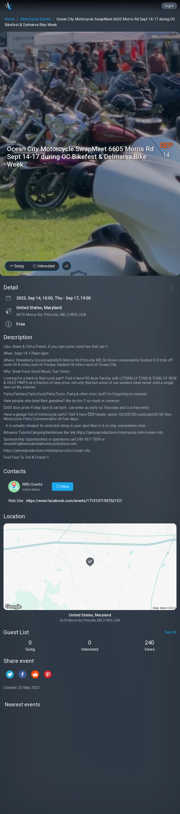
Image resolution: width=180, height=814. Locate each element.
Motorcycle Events (35, 19)
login (169, 6)
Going (17, 266)
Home (10, 19)
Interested (44, 266)
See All (170, 632)
